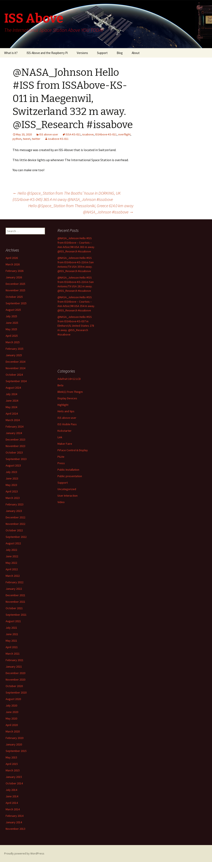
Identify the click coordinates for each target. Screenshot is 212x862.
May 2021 (11, 640)
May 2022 (11, 563)
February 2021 (14, 660)
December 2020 (15, 673)
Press (61, 463)
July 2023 (11, 472)
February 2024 (14, 426)
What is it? (11, 53)
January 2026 (14, 277)
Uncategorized (66, 489)
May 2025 (11, 329)
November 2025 (15, 290)
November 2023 (15, 446)
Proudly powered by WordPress (24, 853)
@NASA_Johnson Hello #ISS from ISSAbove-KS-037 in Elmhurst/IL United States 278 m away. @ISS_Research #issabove (75, 325)
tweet (26, 139)
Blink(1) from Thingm (70, 392)
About (136, 53)
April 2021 (12, 647)
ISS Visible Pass (67, 424)
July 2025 (11, 316)
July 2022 (11, 550)
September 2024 (16, 381)
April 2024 (12, 413)
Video (61, 502)
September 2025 (16, 303)
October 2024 (14, 374)
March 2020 (13, 731)
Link (59, 437)
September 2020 (16, 692)
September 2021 (16, 615)
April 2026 (12, 258)
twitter (36, 139)
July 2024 (11, 394)
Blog (120, 53)
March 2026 (13, 264)
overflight (124, 134)
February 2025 (14, 349)
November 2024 (15, 368)
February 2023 (14, 504)
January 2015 (14, 777)
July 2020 (11, 705)
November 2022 (15, 524)
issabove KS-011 (58, 139)
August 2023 (13, 465)
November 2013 (15, 829)
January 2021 (14, 666)
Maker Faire (64, 444)
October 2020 (14, 686)
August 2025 (13, 310)
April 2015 (12, 764)
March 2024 (13, 420)
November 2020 (15, 679)
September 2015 (16, 751)
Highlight (62, 405)
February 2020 (14, 738)
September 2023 (16, 459)
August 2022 (13, 543)
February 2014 (14, 816)
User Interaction (67, 495)
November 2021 (15, 602)
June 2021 (12, 634)
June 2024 (12, 400)
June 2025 (12, 323)
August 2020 (13, 699)
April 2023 (12, 491)
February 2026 (14, 271)
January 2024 (14, 433)
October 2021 (14, 608)
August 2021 (13, 621)
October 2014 (14, 783)
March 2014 (13, 809)
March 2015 (13, 770)
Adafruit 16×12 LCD (69, 379)
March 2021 (13, 653)
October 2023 (14, 452)
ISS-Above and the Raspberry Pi (47, 53)
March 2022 (13, 576)
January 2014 (14, 822)
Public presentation (69, 476)
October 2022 (14, 530)
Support (102, 53)
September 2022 (16, 537)
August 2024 (13, 387)
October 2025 (14, 297)
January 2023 (14, 511)
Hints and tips (65, 411)
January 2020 (14, 744)
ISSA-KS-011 (73, 134)
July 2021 (11, 627)
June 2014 (12, 796)
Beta (60, 385)
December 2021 (15, 595)
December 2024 (15, 362)
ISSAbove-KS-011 (106, 134)
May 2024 (11, 407)
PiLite (60, 457)
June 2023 (12, 478)
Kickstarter (64, 431)
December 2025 (15, 284)
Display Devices (67, 398)
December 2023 (15, 439)
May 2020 (11, 718)
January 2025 (14, 355)
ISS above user (48, 134)
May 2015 (11, 757)
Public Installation (68, 469)
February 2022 (14, 582)
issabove (88, 134)
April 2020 (12, 725)
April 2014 (12, 803)
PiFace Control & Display (72, 450)
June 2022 (12, 556)
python (17, 139)
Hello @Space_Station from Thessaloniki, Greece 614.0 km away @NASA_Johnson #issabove (80, 209)
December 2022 (15, 517)
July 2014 (11, 790)
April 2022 (12, 569)
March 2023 (13, 498)
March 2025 (13, 342)
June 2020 (12, 712)
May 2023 (11, 485)
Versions (82, 53)
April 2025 (12, 336)
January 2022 (14, 589)
